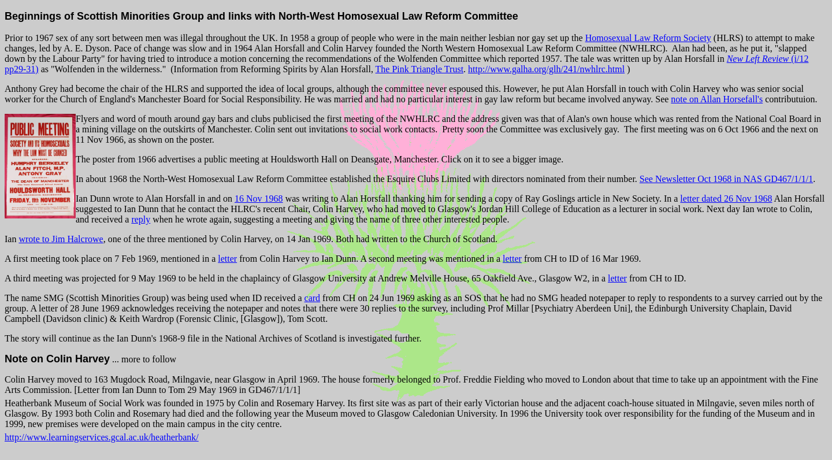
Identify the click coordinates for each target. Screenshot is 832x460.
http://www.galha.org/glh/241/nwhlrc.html (546, 69)
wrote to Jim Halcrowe (60, 239)
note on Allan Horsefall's (717, 99)
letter (227, 259)
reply (140, 219)
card (312, 298)
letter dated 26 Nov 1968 (726, 198)
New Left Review (758, 59)
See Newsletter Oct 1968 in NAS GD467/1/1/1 (726, 179)
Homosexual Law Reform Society (648, 38)
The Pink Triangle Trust (419, 69)
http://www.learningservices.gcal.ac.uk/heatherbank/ (102, 437)
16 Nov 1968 (259, 198)
